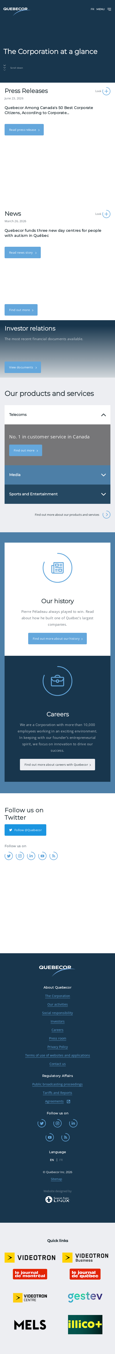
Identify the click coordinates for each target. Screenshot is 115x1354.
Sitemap (56, 1179)
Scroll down (13, 67)
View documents (21, 367)
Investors (58, 1021)
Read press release (23, 130)
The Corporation (57, 996)
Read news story (21, 252)
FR (92, 9)
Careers (57, 1030)
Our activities (57, 1004)
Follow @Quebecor (25, 830)
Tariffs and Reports (57, 1092)
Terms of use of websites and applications (57, 1055)
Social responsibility (57, 1013)
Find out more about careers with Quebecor (56, 765)
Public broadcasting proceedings (57, 1084)
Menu (104, 9)
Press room (57, 1038)
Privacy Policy (57, 1047)
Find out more (19, 310)
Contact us (57, 1064)
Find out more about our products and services (72, 515)
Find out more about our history (56, 638)
